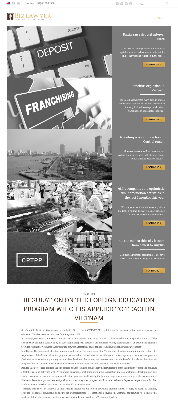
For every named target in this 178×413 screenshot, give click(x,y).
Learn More (152, 64)
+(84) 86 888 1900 (45, 3)
